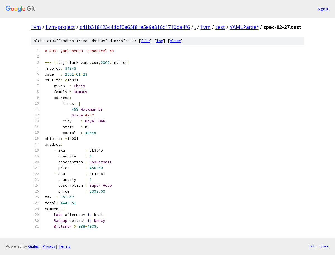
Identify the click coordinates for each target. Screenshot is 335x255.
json (324, 246)
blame (175, 40)
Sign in (323, 8)
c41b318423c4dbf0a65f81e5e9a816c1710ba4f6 (135, 27)
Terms (64, 246)
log (159, 40)
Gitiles (33, 246)
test (220, 27)
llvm (36, 27)
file (145, 40)
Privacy (48, 246)
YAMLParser (244, 27)
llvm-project (60, 27)
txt (311, 246)
